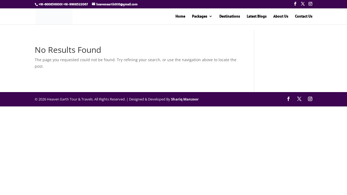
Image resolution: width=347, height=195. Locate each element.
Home (180, 16)
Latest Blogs (256, 16)
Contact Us (303, 16)
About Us (280, 16)
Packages (199, 16)
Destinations (229, 16)
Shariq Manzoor (185, 99)
